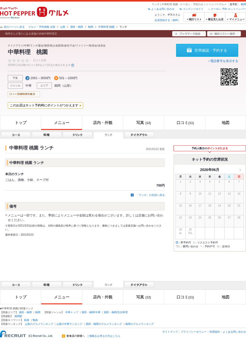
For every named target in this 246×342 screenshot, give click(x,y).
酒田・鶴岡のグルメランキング (104, 324)
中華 (28, 85)
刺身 (26, 320)
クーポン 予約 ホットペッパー (228, 9)
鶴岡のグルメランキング (139, 324)
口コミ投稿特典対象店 (22, 94)
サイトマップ (170, 331)
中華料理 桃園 (106, 26)
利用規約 (214, 331)
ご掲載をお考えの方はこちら (103, 336)
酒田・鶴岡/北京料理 (116, 312)
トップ (20, 122)
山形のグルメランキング (39, 324)
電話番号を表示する (224, 61)
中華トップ (71, 312)
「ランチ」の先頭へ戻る (150, 195)
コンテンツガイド (193, 9)
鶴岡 (243, 4)
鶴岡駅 (18, 316)
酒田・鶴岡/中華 (91, 312)
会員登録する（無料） (167, 20)
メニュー (61, 122)
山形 (62, 26)
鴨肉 (35, 320)
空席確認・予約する (210, 50)
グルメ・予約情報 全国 (41, 26)
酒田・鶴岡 (76, 26)
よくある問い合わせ (163, 9)
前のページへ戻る (14, 26)
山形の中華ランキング (69, 324)
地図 (225, 122)
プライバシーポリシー (194, 331)
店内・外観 (102, 122)
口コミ (185, 122)
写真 (143, 122)
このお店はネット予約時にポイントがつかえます (44, 105)
